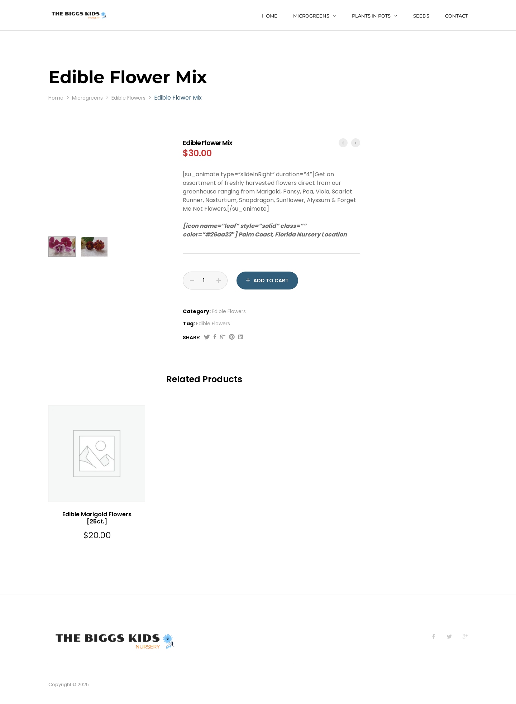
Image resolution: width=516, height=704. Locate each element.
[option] (110, 138)
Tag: (189, 323)
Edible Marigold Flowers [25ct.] (97, 518)
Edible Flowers (229, 311)
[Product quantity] (205, 280)
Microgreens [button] (311, 15)
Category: (197, 311)
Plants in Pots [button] (371, 15)
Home (269, 16)
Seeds (421, 16)
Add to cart (270, 280)
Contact (456, 16)
